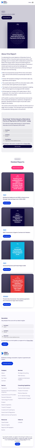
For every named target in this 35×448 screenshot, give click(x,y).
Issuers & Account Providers (8, 397)
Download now (7, 17)
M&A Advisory (21, 378)
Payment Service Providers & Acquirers (8, 394)
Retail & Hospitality (6, 407)
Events (3, 432)
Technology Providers (7, 402)
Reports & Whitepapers (7, 430)
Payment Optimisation (24, 391)
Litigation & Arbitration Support (24, 381)
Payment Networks (6, 400)
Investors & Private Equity (8, 412)
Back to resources (17, 170)
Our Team (4, 381)
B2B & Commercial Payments (9, 417)
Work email (6, 338)
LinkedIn (20, 425)
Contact (3, 383)
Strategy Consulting (23, 376)
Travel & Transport (6, 410)
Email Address (8, 144)
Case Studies (4, 425)
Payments (4, 391)
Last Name (7, 140)
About (3, 376)
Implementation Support (24, 401)
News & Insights (5, 427)
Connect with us (7, 366)
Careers (3, 378)
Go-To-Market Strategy (24, 398)
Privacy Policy (27, 149)
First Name (7, 135)
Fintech (3, 405)
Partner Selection (22, 396)
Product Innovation (23, 393)
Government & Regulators (8, 415)
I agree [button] (17, 444)
